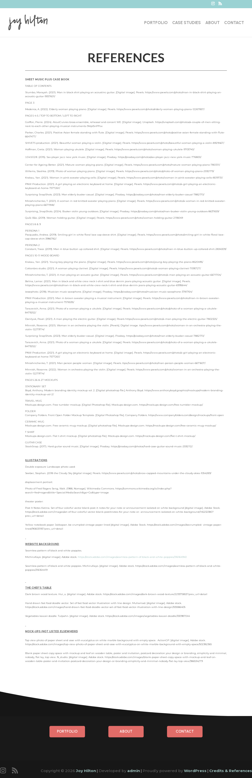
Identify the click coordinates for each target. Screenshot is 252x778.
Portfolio (156, 23)
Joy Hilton (86, 770)
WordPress (195, 770)
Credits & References (230, 770)
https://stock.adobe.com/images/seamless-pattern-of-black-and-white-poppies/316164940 (132, 557)
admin (133, 770)
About (212, 23)
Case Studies (186, 23)
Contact (234, 23)
